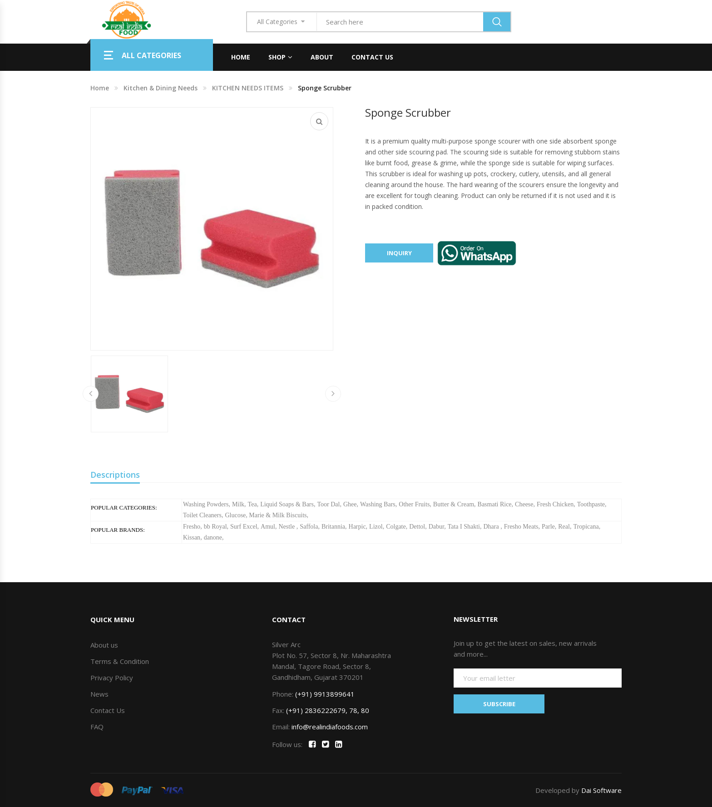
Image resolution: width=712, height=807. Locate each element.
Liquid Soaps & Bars (287, 504)
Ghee (350, 504)
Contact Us (372, 57)
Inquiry (399, 253)
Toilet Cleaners (202, 515)
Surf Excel (243, 526)
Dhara (491, 526)
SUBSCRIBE (499, 704)
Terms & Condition (119, 661)
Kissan (191, 537)
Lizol (376, 526)
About (322, 57)
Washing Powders (205, 504)
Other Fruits (414, 504)
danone (213, 537)
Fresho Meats (521, 526)
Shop (277, 57)
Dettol (417, 526)
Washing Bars (378, 504)
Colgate (396, 526)
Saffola (309, 526)
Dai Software (601, 790)
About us (104, 644)
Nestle (287, 526)
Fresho (191, 526)
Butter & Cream (453, 504)
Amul (268, 526)
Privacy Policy (111, 677)
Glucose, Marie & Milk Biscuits (266, 515)
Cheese (524, 504)
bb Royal (215, 526)
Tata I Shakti (464, 526)
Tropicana (585, 526)
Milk (238, 504)
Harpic (357, 526)
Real (564, 526)
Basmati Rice (495, 504)
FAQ (97, 726)
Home (240, 57)
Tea (252, 504)
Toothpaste (591, 504)
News (99, 693)
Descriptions (115, 474)
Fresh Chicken (555, 504)
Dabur (436, 526)
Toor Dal (328, 504)
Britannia (333, 526)
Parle (548, 526)
